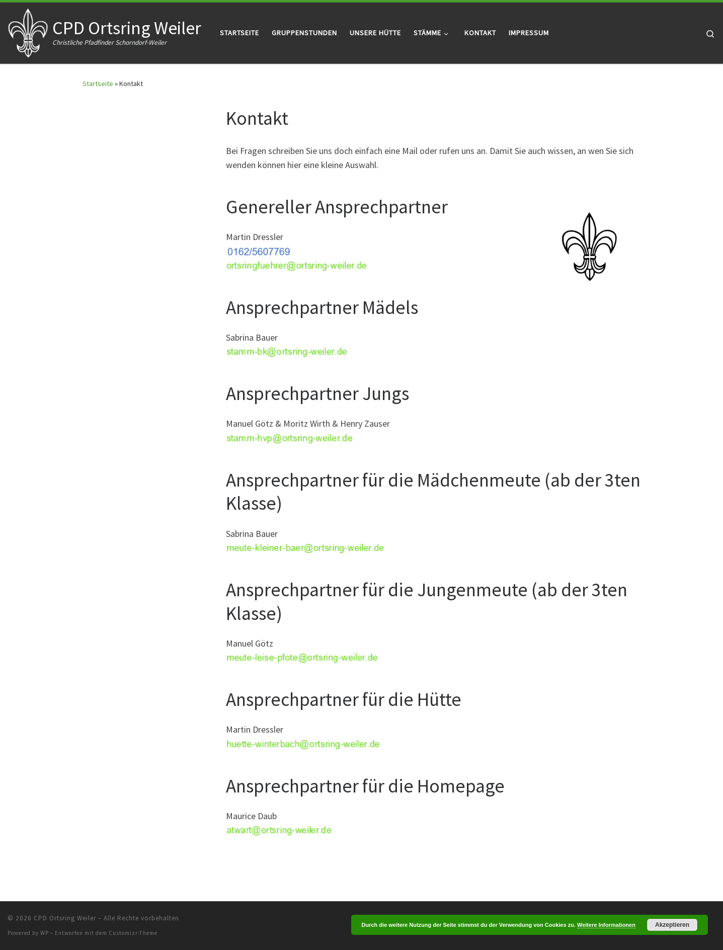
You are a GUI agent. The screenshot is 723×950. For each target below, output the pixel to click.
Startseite (98, 83)
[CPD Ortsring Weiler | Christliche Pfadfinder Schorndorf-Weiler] (28, 31)
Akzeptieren (672, 924)
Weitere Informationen (606, 925)
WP (44, 932)
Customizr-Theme (133, 932)
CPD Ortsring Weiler (65, 918)
